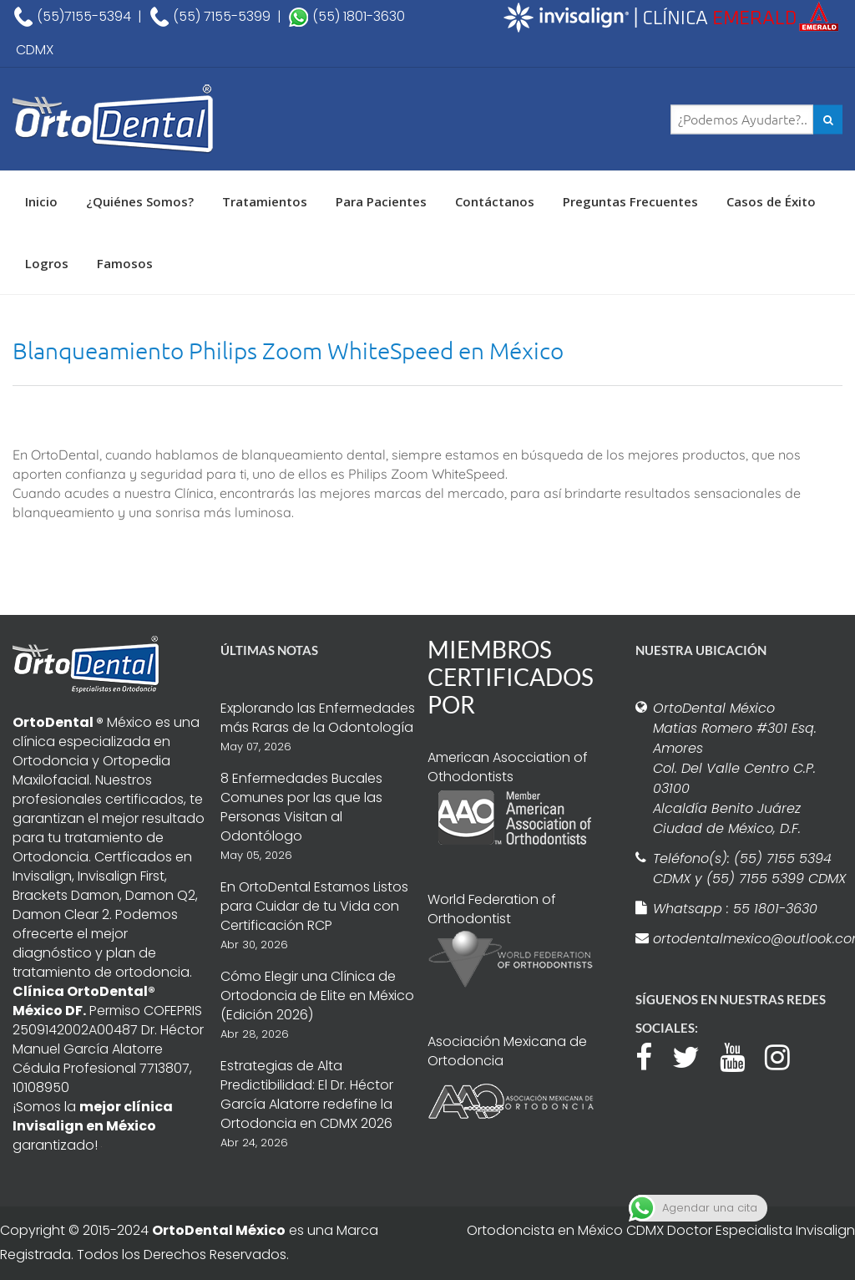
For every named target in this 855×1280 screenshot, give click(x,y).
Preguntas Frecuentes (630, 201)
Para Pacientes (381, 201)
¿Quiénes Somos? (140, 201)
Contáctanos (494, 201)
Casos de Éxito (771, 201)
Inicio (41, 201)
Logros (46, 263)
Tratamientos (264, 201)
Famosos (125, 263)
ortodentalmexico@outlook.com (750, 938)
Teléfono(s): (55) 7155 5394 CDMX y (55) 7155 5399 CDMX (749, 868)
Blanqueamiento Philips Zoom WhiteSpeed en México (288, 350)
